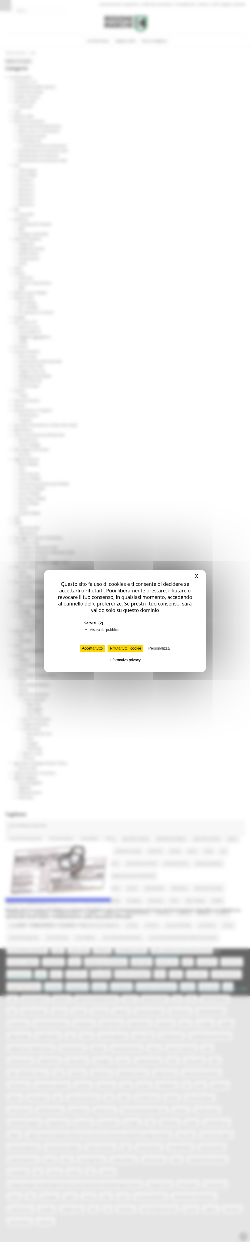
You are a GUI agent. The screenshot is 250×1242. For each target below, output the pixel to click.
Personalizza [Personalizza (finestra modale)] (159, 648)
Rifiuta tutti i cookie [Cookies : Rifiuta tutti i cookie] (125, 648)
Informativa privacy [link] (125, 660)
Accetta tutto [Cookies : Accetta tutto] (92, 648)
